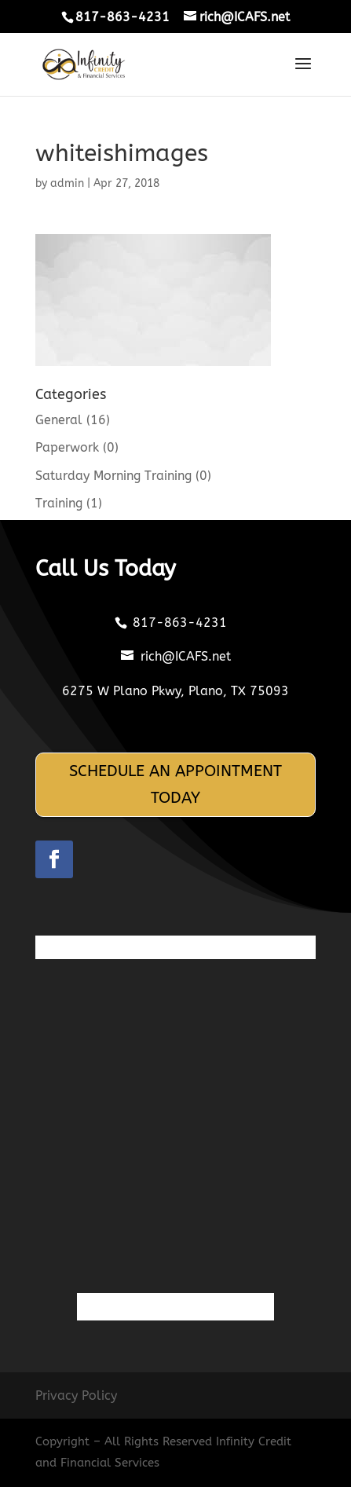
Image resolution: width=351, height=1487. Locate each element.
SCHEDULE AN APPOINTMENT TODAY (175, 784)
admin (67, 183)
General (58, 419)
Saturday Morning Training (113, 475)
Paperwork (67, 447)
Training (58, 503)
